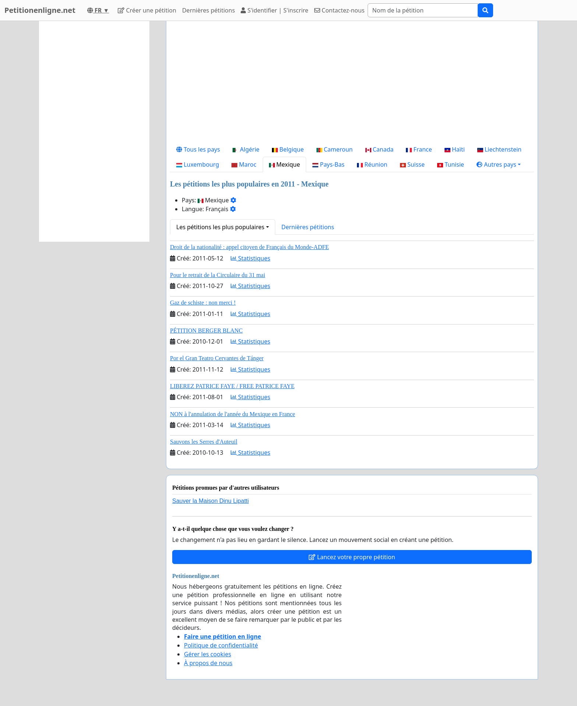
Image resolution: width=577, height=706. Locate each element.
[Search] (423, 10)
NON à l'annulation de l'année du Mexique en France (232, 414)
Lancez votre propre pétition (352, 557)
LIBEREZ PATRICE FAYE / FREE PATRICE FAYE (232, 386)
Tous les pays (198, 149)
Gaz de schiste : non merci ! (203, 302)
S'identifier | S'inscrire (274, 10)
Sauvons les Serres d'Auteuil (203, 442)
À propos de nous (208, 663)
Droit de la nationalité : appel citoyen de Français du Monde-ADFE (249, 247)
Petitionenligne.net (39, 10)
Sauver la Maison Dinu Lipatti (210, 501)
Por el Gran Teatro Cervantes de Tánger (216, 358)
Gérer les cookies (207, 654)
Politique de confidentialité (221, 645)
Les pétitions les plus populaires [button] (220, 227)
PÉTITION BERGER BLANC (206, 330)
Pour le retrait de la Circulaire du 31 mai (217, 275)
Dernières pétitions (208, 10)
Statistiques (250, 258)
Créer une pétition (147, 10)
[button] (498, 164)
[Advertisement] (352, 84)
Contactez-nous (339, 10)
